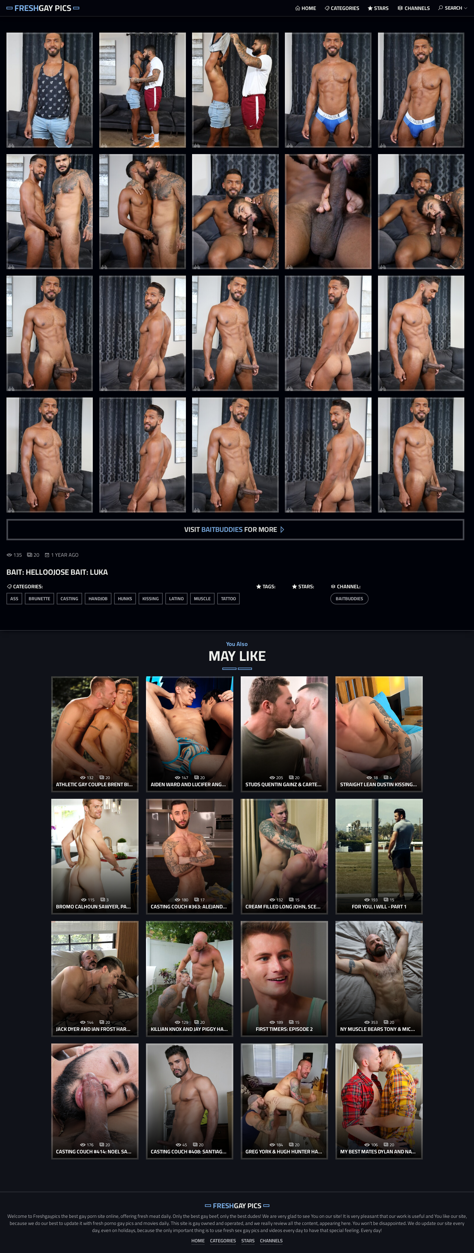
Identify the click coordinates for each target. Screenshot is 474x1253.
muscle (202, 598)
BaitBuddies (349, 598)
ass (14, 598)
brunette (39, 598)
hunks (125, 598)
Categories (343, 8)
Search (452, 8)
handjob (98, 598)
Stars (379, 8)
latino (176, 598)
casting (69, 598)
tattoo (228, 598)
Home (307, 8)
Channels (415, 8)
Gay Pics (43, 8)
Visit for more (230, 529)
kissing (150, 598)
